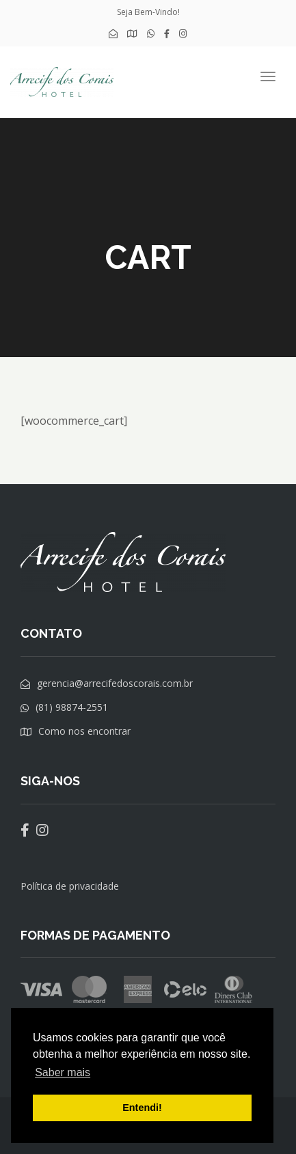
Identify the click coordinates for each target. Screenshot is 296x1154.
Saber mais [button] (62, 1072)
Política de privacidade (70, 885)
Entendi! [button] (142, 1107)
